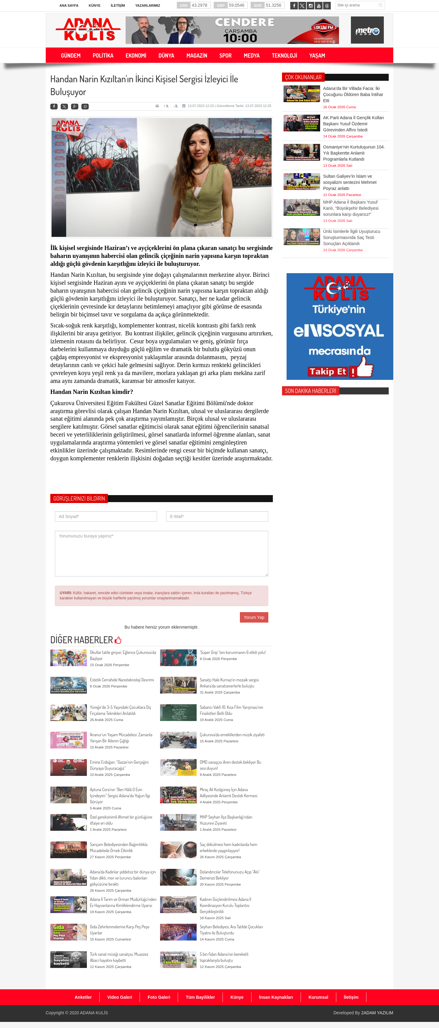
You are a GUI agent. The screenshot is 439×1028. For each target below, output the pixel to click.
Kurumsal (318, 997)
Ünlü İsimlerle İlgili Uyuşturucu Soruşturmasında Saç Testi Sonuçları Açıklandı (351, 227)
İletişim (118, 5)
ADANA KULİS (94, 1012)
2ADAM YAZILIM (377, 1012)
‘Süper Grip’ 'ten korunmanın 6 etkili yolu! (233, 652)
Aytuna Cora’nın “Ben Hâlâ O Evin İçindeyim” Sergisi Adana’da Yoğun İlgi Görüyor (120, 795)
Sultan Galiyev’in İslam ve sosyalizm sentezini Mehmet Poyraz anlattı (350, 182)
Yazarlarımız (147, 5)
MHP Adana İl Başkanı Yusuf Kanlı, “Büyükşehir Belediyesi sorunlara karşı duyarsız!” (350, 197)
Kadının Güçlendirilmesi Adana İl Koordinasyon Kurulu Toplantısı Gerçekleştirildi (225, 905)
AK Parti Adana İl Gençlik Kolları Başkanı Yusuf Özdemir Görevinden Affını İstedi (353, 123)
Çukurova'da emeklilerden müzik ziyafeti (232, 734)
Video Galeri (119, 997)
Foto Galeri (159, 997)
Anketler (83, 997)
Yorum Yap (254, 617)
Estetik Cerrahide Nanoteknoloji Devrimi (122, 679)
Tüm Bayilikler (200, 997)
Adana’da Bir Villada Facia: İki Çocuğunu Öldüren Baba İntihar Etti (353, 94)
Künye (95, 5)
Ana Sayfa (68, 5)
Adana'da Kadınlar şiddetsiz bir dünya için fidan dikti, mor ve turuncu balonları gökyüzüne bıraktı (123, 878)
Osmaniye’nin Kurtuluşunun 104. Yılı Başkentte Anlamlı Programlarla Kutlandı (354, 153)
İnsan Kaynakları (276, 997)
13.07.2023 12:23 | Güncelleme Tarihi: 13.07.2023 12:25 (226, 106)
